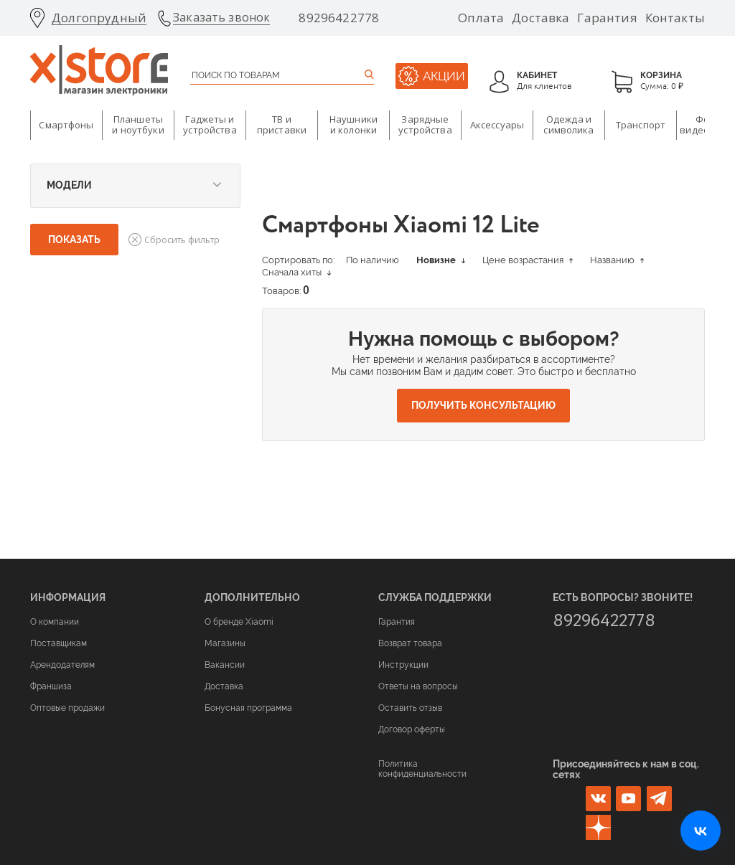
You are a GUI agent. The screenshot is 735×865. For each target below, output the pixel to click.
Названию (617, 260)
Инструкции (403, 665)
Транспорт (640, 124)
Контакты (675, 18)
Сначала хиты (296, 272)
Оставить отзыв (410, 708)
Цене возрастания (527, 260)
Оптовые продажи (67, 708)
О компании (54, 622)
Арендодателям (62, 665)
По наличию (372, 260)
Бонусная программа (248, 708)
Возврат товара (410, 643)
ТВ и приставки (281, 125)
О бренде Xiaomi (239, 622)
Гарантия (607, 18)
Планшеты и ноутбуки (138, 125)
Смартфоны (66, 124)
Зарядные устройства (424, 125)
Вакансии (225, 665)
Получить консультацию (483, 405)
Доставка (540, 18)
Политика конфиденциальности (422, 769)
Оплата (481, 18)
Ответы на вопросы (418, 686)
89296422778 (339, 18)
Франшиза (51, 686)
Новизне (440, 260)
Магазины (225, 643)
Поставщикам (58, 643)
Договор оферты (411, 729)
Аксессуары (497, 124)
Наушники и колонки (353, 125)
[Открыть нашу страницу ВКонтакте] (700, 830)
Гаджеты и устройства (209, 125)
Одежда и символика (568, 125)
